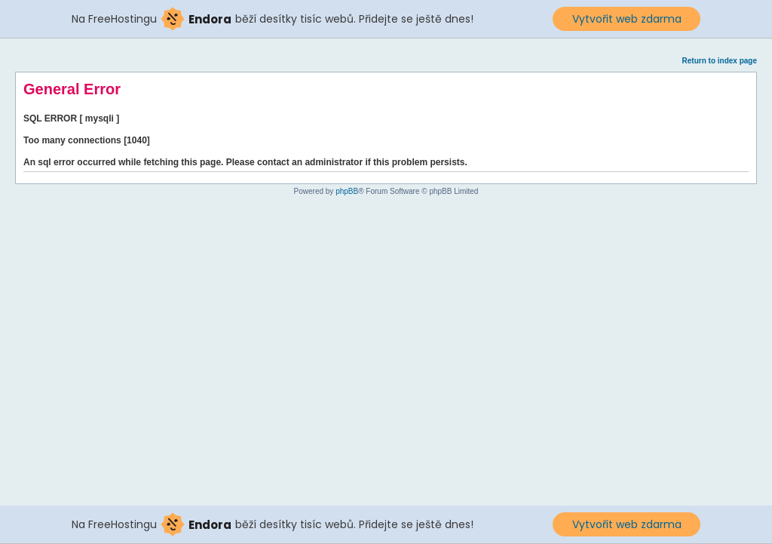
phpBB (346, 191)
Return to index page (719, 61)
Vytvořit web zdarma (627, 18)
